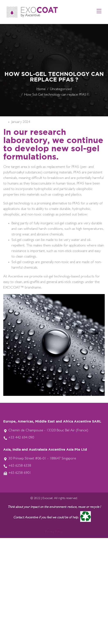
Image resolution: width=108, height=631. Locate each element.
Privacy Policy (54, 532)
